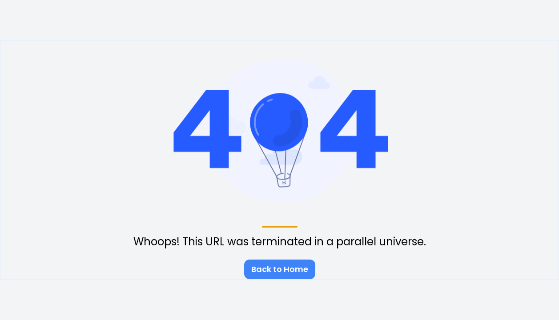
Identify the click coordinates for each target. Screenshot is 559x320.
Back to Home (279, 269)
